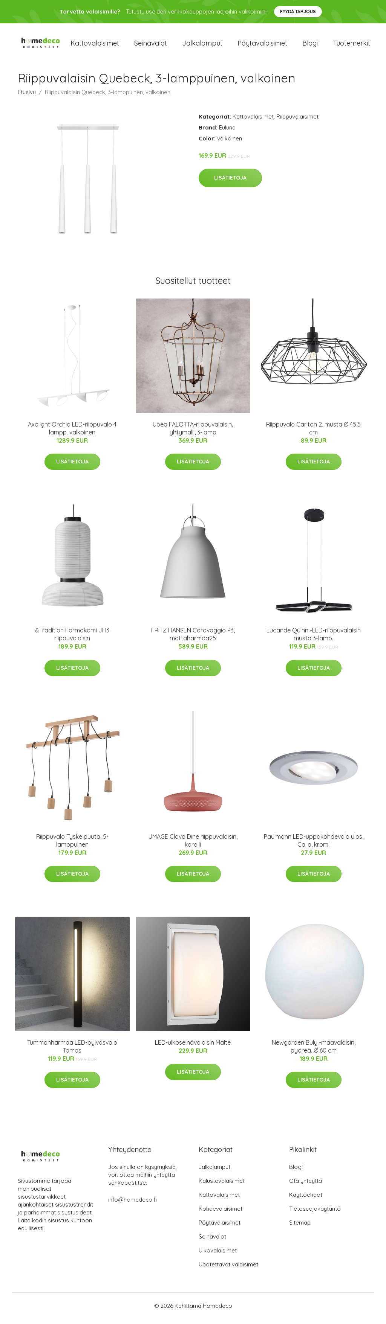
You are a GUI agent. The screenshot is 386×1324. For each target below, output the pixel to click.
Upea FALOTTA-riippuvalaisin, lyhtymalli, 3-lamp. (193, 433)
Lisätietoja (230, 183)
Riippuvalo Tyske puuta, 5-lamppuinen (72, 845)
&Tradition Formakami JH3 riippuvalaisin (72, 639)
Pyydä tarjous (298, 11)
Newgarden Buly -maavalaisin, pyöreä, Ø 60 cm (313, 1051)
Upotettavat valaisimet (228, 1269)
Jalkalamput (202, 45)
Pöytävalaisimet (262, 45)
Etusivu (27, 97)
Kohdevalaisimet (220, 1213)
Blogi (310, 45)
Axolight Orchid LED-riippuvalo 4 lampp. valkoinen (72, 433)
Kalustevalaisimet (222, 1186)
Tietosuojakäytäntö (315, 1213)
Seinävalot (150, 45)
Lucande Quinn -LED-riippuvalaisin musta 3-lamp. (314, 639)
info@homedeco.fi (132, 1204)
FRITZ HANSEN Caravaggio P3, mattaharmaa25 (193, 639)
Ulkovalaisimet (218, 1255)
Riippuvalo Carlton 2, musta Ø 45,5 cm (313, 433)
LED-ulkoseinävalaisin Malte (193, 1047)
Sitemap (300, 1227)
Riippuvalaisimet (297, 121)
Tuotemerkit (351, 45)
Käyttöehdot (305, 1200)
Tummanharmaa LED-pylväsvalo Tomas (72, 1051)
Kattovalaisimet (94, 45)
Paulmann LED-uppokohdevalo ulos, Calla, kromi (313, 845)
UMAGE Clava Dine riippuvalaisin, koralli (193, 845)
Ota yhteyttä (305, 1186)
